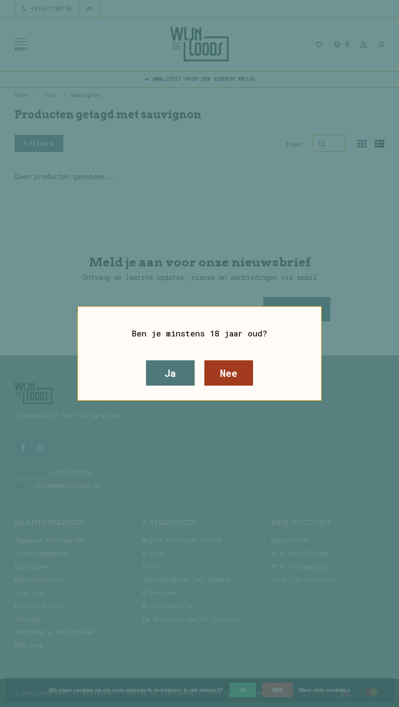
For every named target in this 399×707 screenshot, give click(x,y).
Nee (228, 373)
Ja (170, 373)
